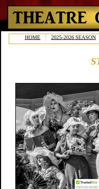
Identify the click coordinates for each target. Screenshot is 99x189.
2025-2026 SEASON (73, 37)
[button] (87, 184)
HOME (32, 37)
